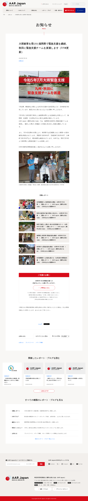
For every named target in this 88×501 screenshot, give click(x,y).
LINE (73, 464)
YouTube (80, 464)
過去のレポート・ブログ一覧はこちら (45, 439)
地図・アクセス (44, 489)
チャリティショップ (57, 4)
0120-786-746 (48, 483)
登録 (41, 464)
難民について (9, 10)
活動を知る (34, 10)
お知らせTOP (44, 391)
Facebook (52, 464)
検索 (83, 4)
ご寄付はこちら (44, 288)
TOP (4, 14)
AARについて (21, 10)
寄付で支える (70, 10)
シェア (40, 324)
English (66, 4)
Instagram (65, 464)
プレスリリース (30, 342)
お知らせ (10, 14)
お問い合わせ (45, 4)
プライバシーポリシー (62, 489)
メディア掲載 (39, 342)
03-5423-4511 (62, 483)
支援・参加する (58, 10)
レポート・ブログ (46, 10)
